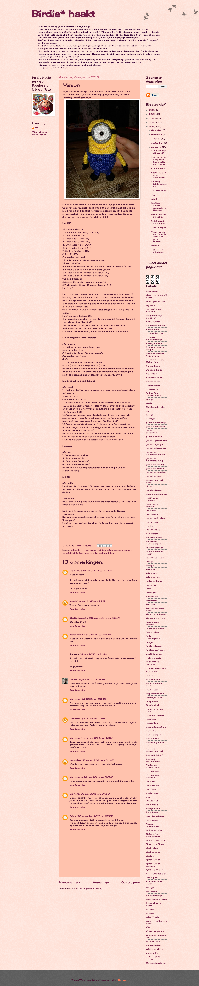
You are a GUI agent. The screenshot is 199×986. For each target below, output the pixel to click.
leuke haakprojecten (153, 637)
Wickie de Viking (154, 949)
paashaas (151, 719)
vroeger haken (153, 941)
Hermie (73, 679)
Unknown (75, 570)
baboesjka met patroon (154, 310)
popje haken (152, 793)
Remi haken (152, 812)
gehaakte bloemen (156, 448)
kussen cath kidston (152, 623)
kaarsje (149, 561)
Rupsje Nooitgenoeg (153, 825)
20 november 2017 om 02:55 (95, 816)
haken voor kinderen (152, 505)
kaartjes (150, 565)
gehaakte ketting (155, 464)
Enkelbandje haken (156, 407)
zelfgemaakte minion (102, 553)
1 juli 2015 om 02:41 (93, 718)
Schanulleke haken (156, 840)
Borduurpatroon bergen (155, 348)
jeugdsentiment (154, 547)
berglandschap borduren (154, 316)
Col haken (151, 374)
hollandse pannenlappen (153, 542)
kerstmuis (151, 600)
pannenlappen (153, 734)
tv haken (150, 909)
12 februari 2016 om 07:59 (97, 777)
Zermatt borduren (156, 963)
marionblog (76, 760)
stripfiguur (152, 877)
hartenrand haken (155, 518)
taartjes (150, 887)
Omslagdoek (152, 705)
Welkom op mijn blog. (157, 250)
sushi (73, 601)
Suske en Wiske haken (154, 882)
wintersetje (152, 953)
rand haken (152, 804)
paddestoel (152, 730)
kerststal (150, 604)
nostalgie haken (154, 697)
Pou (153, 195)
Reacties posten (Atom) (89, 888)
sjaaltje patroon (154, 869)
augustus (156, 147)
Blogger (122, 980)
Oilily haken (152, 701)
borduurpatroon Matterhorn (155, 354)
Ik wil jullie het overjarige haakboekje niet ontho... (158, 160)
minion (93, 550)
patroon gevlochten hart (154, 749)
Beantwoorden (77, 592)
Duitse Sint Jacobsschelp (153, 394)
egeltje (149, 399)
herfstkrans (152, 533)
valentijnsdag (153, 917)
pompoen (151, 781)
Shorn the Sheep (155, 844)
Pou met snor (158, 190)
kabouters (151, 573)
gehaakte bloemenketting (154, 459)
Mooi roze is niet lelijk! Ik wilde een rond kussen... (158, 236)
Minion (155, 245)
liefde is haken (154, 646)
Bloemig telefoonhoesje (159, 183)
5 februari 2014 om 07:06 (96, 570)
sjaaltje (150, 856)
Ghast (149, 486)
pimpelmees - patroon (153, 776)
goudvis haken (154, 490)
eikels (149, 403)
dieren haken (153, 385)
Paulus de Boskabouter (153, 766)
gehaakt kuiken (154, 436)
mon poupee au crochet (154, 684)
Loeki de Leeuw (154, 654)
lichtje (149, 642)
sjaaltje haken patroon (153, 864)
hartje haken (152, 522)
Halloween (151, 510)
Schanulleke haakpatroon (153, 835)
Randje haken (153, 808)
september (157, 143)
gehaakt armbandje (156, 422)
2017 (152, 110)
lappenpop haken (155, 628)
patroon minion (122, 550)
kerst (148, 588)
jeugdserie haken (155, 557)
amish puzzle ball (155, 301)
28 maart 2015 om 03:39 (104, 618)
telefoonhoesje (154, 895)
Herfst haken (153, 529)
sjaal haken (152, 848)
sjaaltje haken (153, 859)
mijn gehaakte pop (156, 668)
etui (148, 411)
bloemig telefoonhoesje (154, 338)
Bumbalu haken (154, 370)
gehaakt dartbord (155, 426)
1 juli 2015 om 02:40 (93, 699)
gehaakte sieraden (156, 472)
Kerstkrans (152, 596)
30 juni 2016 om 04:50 (95, 794)
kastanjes (151, 585)
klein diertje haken (156, 614)
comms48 (75, 634)
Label (154, 199)
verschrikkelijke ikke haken (76, 553)
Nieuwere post (69, 882)
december (157, 130)
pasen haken (152, 738)
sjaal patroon (153, 852)
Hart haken (152, 514)
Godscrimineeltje (79, 618)
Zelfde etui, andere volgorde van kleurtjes (159, 206)
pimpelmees (152, 771)
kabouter (151, 569)
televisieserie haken (156, 899)
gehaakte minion (79, 550)
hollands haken (154, 537)
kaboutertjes (153, 577)
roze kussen (152, 820)
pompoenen (152, 785)
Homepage (101, 882)
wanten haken (153, 945)
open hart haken (155, 715)
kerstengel (151, 592)
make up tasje (153, 658)
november (157, 134)
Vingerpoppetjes (155, 931)
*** (36, 128)
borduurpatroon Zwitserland (155, 360)
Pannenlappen (158, 227)
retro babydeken (155, 816)
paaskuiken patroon (156, 727)
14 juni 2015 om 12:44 (93, 654)
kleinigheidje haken (156, 618)
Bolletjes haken (154, 343)
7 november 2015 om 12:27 (97, 738)
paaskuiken (152, 723)
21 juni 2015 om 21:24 (91, 679)
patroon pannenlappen (153, 760)
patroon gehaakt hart (155, 743)
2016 (152, 114)
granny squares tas (156, 494)
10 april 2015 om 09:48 (96, 634)
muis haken (152, 689)
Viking (149, 927)
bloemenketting (154, 333)
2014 (152, 122)
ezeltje (149, 415)
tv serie (150, 913)
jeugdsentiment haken (154, 552)
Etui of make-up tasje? (158, 215)
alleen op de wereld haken (156, 296)
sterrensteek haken (156, 873)
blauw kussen (153, 321)
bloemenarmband (155, 325)
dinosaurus (152, 389)
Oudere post (130, 882)
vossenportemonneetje (156, 936)
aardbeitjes (152, 291)
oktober (156, 138)
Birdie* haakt (63, 13)
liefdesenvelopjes (155, 650)
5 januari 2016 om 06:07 (98, 760)
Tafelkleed (151, 891)
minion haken (105, 550)
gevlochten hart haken (154, 481)
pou (148, 797)
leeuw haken (152, 632)
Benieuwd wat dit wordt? (158, 151)
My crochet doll (155, 693)
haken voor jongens (152, 499)
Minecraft (151, 671)
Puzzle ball (152, 800)
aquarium (151, 305)
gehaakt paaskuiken (156, 440)
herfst (149, 526)
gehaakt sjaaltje (154, 444)
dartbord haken (154, 377)
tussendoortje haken (153, 904)
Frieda (73, 816)
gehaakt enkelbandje (152, 431)
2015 (152, 118)
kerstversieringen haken (155, 609)
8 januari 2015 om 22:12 (91, 601)
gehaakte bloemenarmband (155, 453)
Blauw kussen (158, 168)
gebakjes (150, 418)
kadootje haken (154, 581)
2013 (152, 126)
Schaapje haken (154, 830)
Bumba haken (153, 366)
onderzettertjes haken (154, 710)
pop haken (151, 789)
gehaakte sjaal (153, 476)
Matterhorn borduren (152, 662)
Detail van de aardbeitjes (158, 222)
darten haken (153, 381)
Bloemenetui (153, 329)
